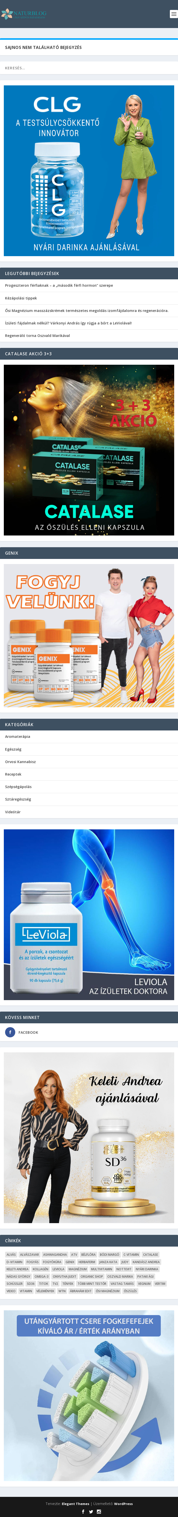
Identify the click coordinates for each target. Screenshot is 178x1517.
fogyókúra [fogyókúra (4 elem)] (52, 1262)
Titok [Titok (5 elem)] (43, 1283)
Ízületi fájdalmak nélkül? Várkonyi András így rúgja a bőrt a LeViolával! (68, 323)
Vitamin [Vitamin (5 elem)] (26, 1291)
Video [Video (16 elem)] (11, 1291)
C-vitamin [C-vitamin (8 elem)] (131, 1254)
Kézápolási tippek (21, 298)
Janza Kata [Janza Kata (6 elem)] (108, 1262)
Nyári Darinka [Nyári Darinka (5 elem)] (147, 1269)
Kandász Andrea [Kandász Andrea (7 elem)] (146, 1262)
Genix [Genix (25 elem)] (70, 1262)
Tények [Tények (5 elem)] (67, 1283)
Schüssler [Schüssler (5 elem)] (15, 1283)
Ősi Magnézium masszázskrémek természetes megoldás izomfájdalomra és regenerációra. (87, 310)
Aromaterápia (17, 736)
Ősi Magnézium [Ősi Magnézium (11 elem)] (108, 1291)
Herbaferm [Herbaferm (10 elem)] (87, 1262)
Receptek (13, 774)
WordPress (123, 1503)
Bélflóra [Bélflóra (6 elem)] (88, 1254)
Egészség (13, 749)
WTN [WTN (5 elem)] (62, 1291)
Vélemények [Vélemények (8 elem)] (45, 1291)
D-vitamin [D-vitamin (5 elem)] (14, 1262)
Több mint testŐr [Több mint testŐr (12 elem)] (92, 1283)
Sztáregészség (18, 799)
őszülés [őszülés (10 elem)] (130, 1291)
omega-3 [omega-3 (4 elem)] (42, 1276)
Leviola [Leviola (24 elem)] (58, 1269)
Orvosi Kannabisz (20, 761)
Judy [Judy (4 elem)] (125, 1262)
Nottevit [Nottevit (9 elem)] (123, 1269)
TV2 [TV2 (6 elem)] (55, 1283)
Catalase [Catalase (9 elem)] (150, 1254)
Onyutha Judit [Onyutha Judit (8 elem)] (64, 1276)
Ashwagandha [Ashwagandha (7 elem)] (55, 1254)
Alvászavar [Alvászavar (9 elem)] (29, 1254)
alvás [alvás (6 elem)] (11, 1254)
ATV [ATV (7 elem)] (74, 1254)
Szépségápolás (18, 786)
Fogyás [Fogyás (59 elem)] (33, 1262)
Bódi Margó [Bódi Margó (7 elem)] (109, 1254)
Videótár (13, 811)
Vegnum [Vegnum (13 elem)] (144, 1283)
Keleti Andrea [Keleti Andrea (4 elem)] (17, 1269)
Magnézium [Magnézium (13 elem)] (78, 1269)
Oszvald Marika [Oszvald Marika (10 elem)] (120, 1276)
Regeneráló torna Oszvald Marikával (37, 335)
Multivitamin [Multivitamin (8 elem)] (101, 1269)
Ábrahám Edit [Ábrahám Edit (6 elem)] (81, 1291)
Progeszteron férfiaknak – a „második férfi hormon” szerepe (59, 285)
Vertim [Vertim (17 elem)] (160, 1283)
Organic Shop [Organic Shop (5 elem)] (92, 1276)
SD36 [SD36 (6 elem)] (31, 1283)
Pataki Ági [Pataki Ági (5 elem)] (145, 1276)
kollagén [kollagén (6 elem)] (40, 1269)
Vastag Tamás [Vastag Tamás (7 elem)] (122, 1283)
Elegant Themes (75, 1503)
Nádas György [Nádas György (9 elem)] (18, 1276)
